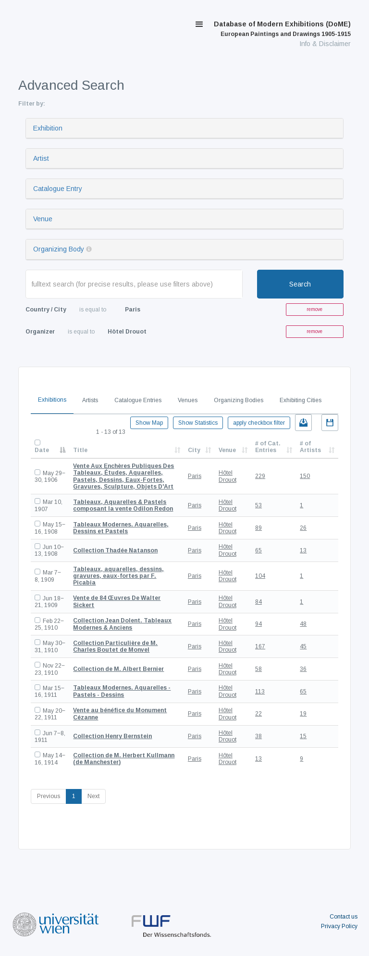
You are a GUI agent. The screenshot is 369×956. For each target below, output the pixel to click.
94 (258, 624)
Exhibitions (52, 399)
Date (42, 450)
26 (303, 528)
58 (258, 669)
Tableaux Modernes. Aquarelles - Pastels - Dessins (122, 691)
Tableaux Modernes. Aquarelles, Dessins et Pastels (121, 528)
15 (303, 736)
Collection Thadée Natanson (115, 550)
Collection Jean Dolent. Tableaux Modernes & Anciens (122, 624)
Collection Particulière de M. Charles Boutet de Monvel (115, 646)
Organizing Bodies (238, 400)
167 (260, 646)
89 (258, 528)
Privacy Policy (339, 926)
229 (260, 476)
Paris (194, 476)
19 (303, 713)
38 (258, 736)
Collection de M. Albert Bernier (118, 669)
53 (258, 505)
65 (258, 550)
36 (303, 669)
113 (260, 691)
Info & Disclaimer (325, 44)
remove (314, 309)
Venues (187, 400)
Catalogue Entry (57, 188)
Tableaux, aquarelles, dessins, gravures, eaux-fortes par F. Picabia (118, 576)
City (194, 450)
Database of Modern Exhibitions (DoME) (282, 28)
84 (258, 601)
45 (303, 646)
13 (303, 550)
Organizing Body (58, 249)
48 (303, 624)
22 (258, 713)
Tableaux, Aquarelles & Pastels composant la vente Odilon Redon (123, 505)
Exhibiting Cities (300, 400)
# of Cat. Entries (268, 447)
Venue (42, 219)
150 (305, 476)
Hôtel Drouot (227, 476)
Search (300, 284)
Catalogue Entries (137, 400)
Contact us (343, 916)
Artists (90, 400)
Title (80, 450)
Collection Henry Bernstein (112, 736)
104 (260, 576)
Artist (41, 158)
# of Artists (310, 447)
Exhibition (47, 128)
